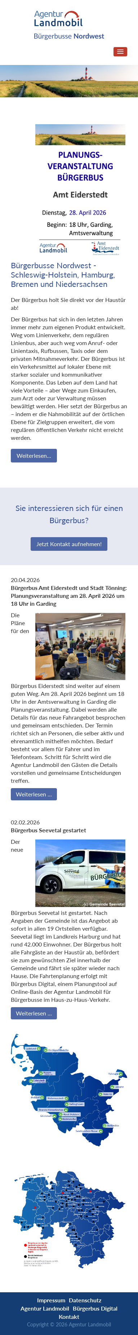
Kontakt (69, 1316)
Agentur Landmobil (45, 1308)
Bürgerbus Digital (95, 1308)
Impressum (51, 1300)
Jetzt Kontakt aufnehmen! (69, 543)
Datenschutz (85, 1300)
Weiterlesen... (34, 455)
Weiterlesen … (34, 794)
